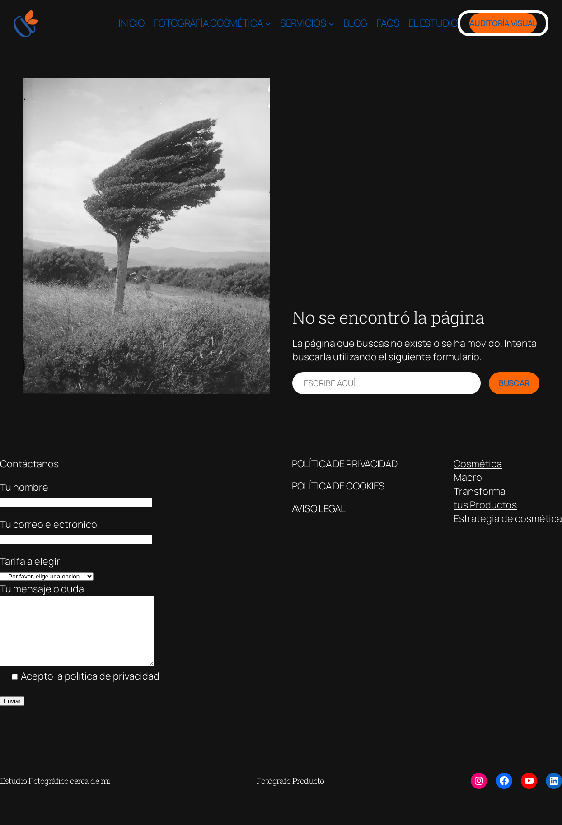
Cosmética (478, 463)
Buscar (514, 383)
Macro (468, 477)
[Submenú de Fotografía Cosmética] (268, 23)
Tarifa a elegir (30, 561)
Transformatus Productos (485, 498)
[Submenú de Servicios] (331, 23)
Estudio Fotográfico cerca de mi (55, 794)
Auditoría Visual (503, 23)
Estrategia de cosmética (508, 518)
